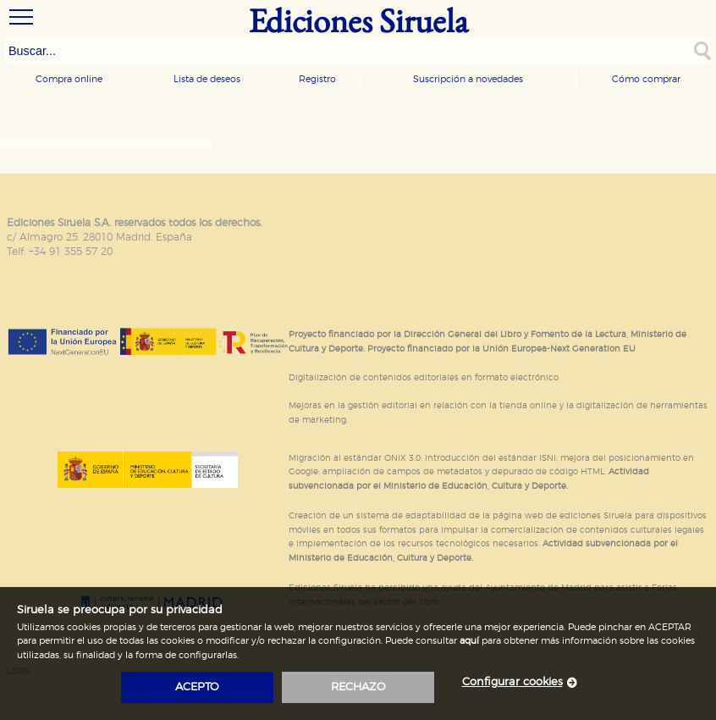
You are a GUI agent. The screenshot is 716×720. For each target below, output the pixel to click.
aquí (469, 640)
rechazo (358, 687)
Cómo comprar (646, 79)
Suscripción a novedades (468, 79)
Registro (317, 79)
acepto (197, 687)
